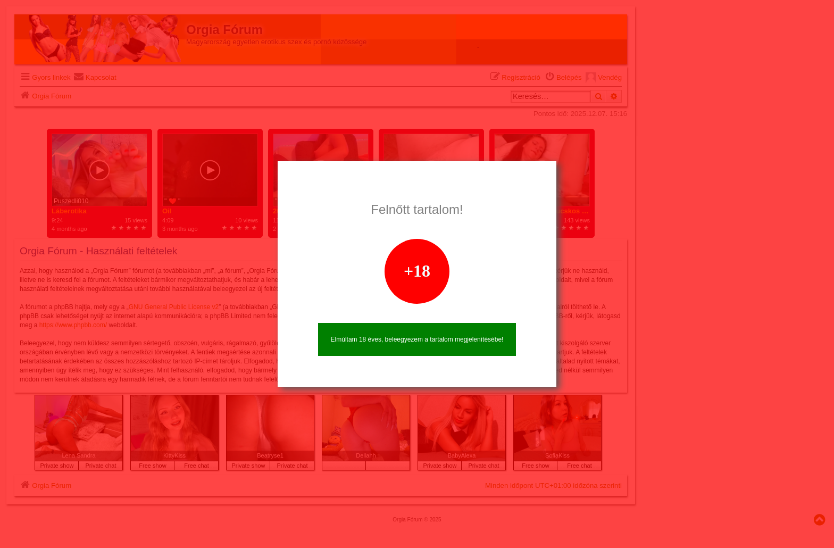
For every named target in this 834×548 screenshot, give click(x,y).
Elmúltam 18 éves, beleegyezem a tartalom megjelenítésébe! (417, 339)
